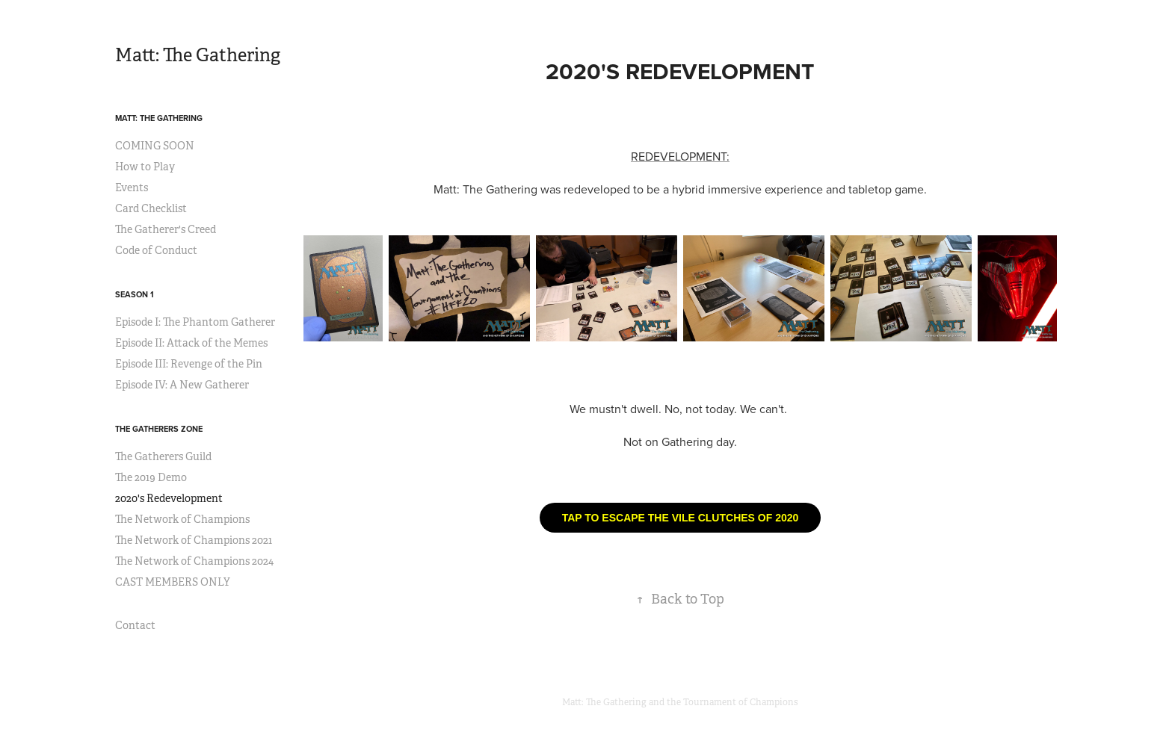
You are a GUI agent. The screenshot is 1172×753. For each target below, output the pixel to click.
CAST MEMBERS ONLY (172, 582)
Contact (135, 625)
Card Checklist (151, 208)
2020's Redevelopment (169, 498)
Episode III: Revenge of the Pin (188, 364)
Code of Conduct (156, 250)
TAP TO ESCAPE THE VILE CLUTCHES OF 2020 (680, 518)
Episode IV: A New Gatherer (182, 384)
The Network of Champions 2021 (193, 540)
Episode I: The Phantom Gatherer (195, 322)
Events (131, 187)
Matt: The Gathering (197, 55)
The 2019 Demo (151, 477)
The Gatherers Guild (163, 456)
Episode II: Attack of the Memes (191, 343)
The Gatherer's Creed (165, 229)
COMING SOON (154, 145)
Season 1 (134, 294)
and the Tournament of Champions (723, 702)
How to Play (145, 166)
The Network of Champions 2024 (194, 561)
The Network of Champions (182, 519)
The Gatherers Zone (159, 429)
